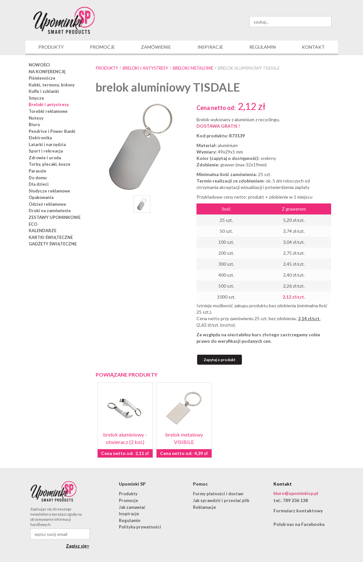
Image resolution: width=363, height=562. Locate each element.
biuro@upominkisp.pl (295, 493)
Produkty (107, 68)
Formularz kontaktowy (298, 510)
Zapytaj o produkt (219, 359)
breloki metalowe (193, 68)
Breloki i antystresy (145, 68)
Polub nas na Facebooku (299, 524)
